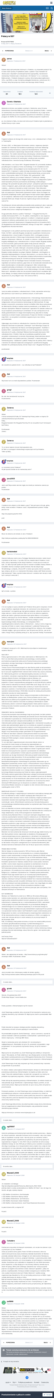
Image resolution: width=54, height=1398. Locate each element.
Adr (8, 132)
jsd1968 (10, 1301)
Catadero (11, 1241)
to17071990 (10, 42)
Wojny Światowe (16, 43)
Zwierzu (10, 408)
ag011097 (11, 1127)
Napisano (16, 61)
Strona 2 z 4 (29, 51)
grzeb (9, 988)
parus (9, 59)
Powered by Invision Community (27, 1387)
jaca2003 (11, 479)
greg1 (9, 390)
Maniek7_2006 (13, 1173)
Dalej (47, 51)
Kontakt (36, 1382)
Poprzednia (9, 51)
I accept (47, 1395)
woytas (10, 358)
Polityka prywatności (25, 1382)
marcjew (10, 642)
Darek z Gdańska (14, 102)
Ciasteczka (45, 1382)
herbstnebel (12, 552)
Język (8, 1382)
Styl (14, 1382)
